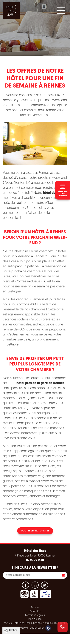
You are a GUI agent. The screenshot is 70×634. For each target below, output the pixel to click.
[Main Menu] (60, 10)
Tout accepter (35, 618)
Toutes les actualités (35, 530)
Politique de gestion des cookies (24, 609)
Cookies (13, 577)
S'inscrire (63, 575)
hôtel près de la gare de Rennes (40, 383)
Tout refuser (35, 625)
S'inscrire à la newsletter (35, 568)
